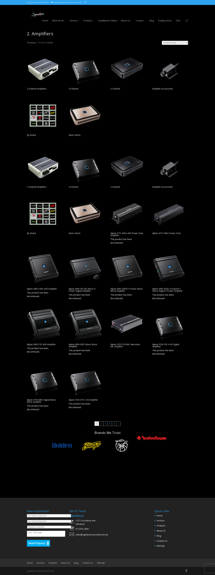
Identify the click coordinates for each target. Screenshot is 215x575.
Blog (151, 17)
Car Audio (39, 27)
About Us (125, 17)
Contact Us (162, 540)
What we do (58, 17)
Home (45, 17)
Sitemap (161, 545)
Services (74, 17)
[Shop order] (175, 43)
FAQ (178, 17)
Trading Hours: (165, 17)
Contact (139, 17)
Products (88, 17)
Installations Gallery (107, 17)
